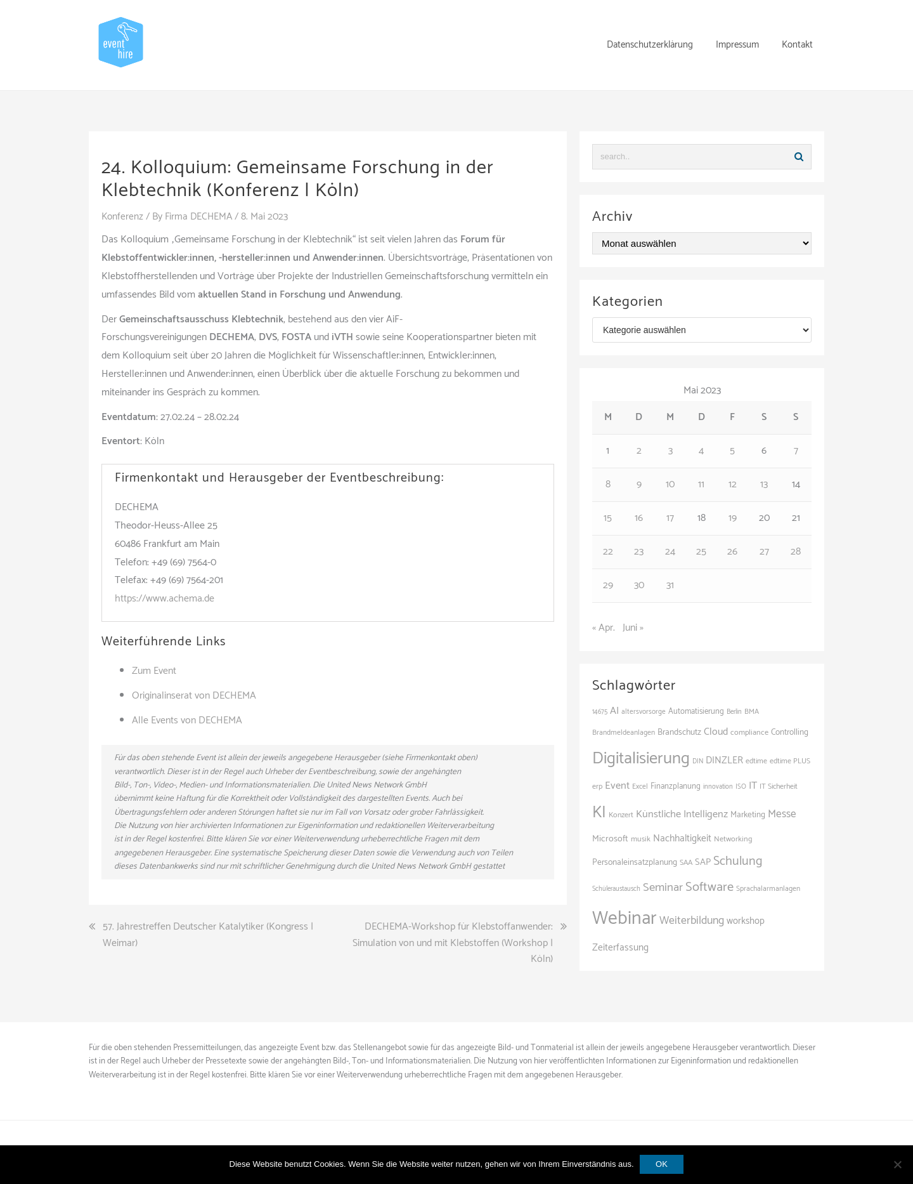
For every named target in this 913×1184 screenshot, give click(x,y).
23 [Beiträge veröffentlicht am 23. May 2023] (639, 551)
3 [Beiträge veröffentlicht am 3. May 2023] (670, 450)
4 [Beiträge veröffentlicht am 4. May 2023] (701, 450)
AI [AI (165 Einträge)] (614, 711)
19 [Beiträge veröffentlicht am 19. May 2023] (732, 518)
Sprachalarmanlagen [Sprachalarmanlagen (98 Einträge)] (768, 889)
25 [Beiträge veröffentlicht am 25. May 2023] (701, 551)
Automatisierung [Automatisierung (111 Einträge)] (696, 711)
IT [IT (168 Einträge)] (753, 785)
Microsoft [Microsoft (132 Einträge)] (610, 838)
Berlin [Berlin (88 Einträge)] (734, 712)
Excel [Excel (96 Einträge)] (640, 786)
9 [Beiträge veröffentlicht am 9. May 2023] (639, 484)
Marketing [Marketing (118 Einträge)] (747, 815)
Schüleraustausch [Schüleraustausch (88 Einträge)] (616, 889)
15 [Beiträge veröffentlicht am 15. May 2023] (608, 518)
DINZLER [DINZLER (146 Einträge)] (724, 760)
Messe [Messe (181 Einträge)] (782, 814)
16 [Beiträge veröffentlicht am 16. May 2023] (639, 518)
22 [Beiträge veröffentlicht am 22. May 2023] (608, 551)
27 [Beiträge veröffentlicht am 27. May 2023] (764, 551)
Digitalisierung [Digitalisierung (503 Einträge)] (641, 758)
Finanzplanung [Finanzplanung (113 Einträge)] (676, 786)
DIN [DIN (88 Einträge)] (697, 761)
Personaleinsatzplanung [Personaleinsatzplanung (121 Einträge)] (634, 862)
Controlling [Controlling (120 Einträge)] (789, 732)
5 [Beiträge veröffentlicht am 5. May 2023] (732, 450)
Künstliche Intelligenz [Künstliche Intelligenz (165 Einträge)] (682, 814)
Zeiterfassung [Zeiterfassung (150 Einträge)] (620, 948)
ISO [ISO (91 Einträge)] (740, 787)
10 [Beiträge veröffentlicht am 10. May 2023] (670, 484)
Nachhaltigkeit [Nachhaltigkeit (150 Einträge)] (682, 838)
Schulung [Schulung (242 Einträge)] (737, 861)
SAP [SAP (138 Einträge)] (703, 862)
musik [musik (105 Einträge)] (641, 839)
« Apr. (603, 627)
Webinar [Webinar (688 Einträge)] (624, 919)
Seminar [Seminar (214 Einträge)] (663, 887)
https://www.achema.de (164, 598)
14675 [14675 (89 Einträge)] (599, 712)
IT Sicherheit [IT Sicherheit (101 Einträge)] (779, 786)
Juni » (633, 627)
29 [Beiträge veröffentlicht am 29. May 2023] (608, 585)
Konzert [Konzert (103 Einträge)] (621, 815)
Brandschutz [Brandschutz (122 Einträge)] (679, 732)
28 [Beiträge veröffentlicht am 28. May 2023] (796, 551)
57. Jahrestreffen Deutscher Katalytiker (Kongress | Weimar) (208, 935)
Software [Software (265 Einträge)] (709, 887)
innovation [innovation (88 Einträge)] (718, 787)
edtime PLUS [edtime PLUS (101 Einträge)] (790, 761)
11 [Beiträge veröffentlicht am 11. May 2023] (701, 484)
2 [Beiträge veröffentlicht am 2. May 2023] (639, 450)
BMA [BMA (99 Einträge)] (751, 712)
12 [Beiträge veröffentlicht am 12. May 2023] (732, 484)
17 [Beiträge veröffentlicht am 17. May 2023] (670, 518)
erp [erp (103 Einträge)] (597, 786)
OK (662, 1164)
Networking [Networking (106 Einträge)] (733, 839)
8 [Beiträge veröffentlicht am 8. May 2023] (608, 484)
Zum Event (154, 671)
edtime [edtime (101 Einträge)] (756, 761)
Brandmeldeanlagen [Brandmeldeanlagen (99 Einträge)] (623, 733)
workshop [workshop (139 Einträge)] (746, 921)
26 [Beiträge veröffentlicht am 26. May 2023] (732, 551)
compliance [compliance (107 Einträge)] (749, 732)
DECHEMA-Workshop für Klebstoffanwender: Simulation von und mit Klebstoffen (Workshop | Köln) (453, 943)
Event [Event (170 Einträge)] (617, 785)
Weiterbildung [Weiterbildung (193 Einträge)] (691, 920)
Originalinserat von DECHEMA (194, 695)
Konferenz (123, 216)
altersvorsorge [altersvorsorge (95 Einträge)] (643, 712)
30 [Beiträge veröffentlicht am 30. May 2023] (639, 585)
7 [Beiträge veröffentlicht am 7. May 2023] (796, 450)
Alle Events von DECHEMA (187, 719)
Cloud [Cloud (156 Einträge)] (716, 731)
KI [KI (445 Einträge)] (599, 812)
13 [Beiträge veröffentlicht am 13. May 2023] (764, 484)
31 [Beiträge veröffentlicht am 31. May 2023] (670, 585)
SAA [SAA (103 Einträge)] (686, 863)
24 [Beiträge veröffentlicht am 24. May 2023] (670, 551)
